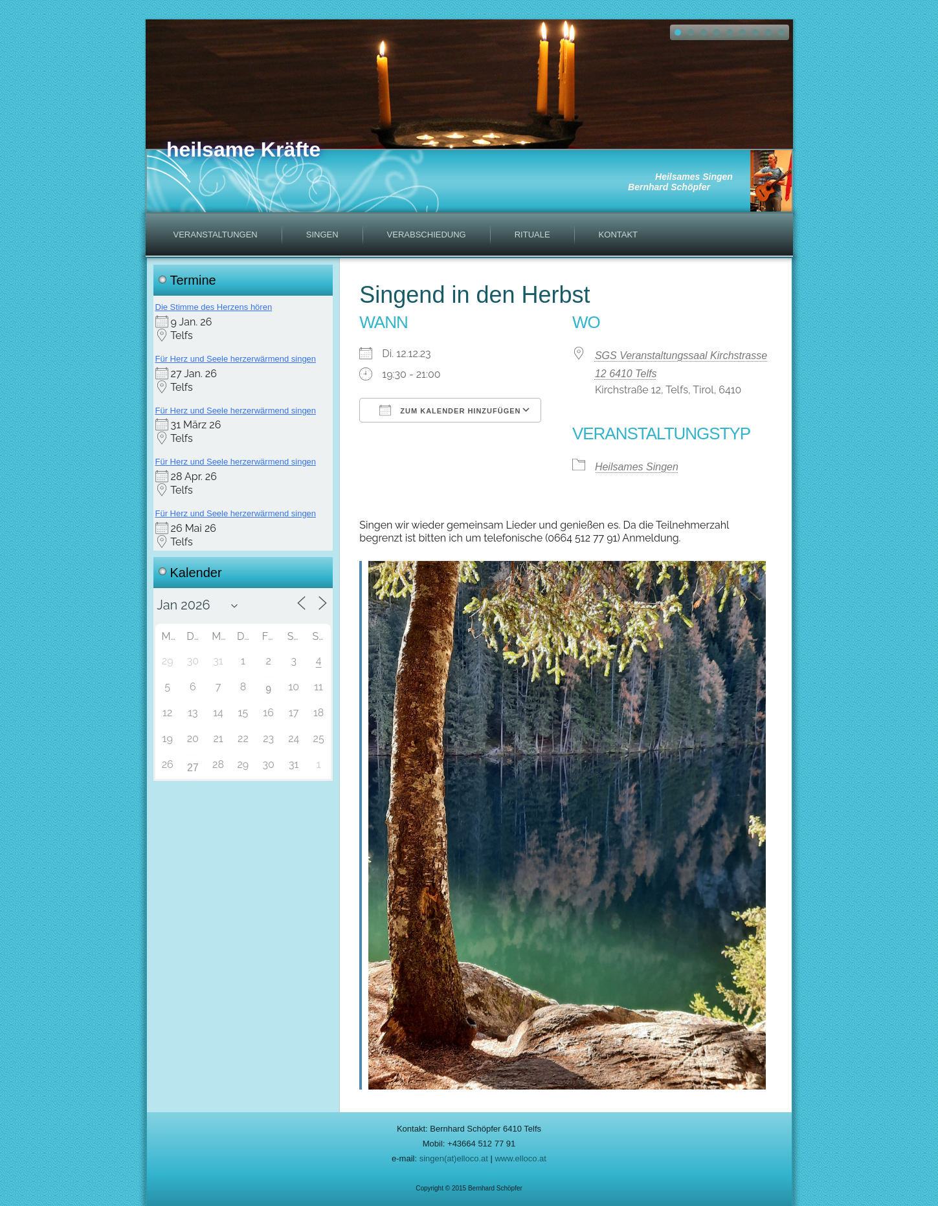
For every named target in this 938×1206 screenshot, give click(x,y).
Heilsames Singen (636, 466)
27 (193, 767)
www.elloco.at (520, 1158)
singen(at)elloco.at (453, 1158)
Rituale (532, 234)
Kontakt (618, 234)
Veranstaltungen (215, 234)
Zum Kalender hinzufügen (449, 410)
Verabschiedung (426, 234)
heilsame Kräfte (243, 149)
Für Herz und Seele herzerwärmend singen (236, 359)
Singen (322, 234)
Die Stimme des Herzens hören (214, 307)
